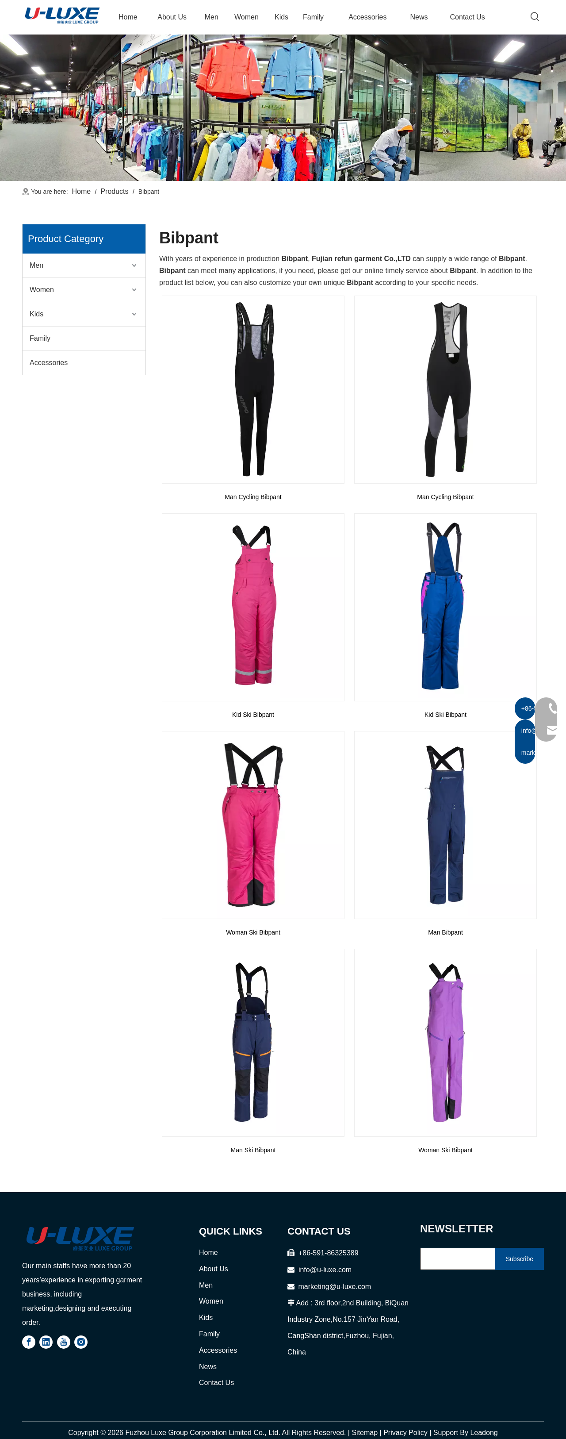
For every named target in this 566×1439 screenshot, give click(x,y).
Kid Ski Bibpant (253, 714)
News (208, 1366)
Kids (36, 314)
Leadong (483, 1432)
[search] (456, 1259)
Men (36, 265)
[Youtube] (63, 1342)
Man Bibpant (445, 932)
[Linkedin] (46, 1342)
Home (208, 1252)
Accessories (49, 362)
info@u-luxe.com (325, 1270)
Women (42, 289)
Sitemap (365, 1432)
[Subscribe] (519, 1259)
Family (40, 338)
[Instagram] (81, 1342)
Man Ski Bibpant (253, 1150)
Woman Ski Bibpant (253, 932)
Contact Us (216, 1382)
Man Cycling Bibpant (253, 496)
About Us (213, 1269)
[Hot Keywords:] (535, 17)
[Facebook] (28, 1342)
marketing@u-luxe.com (329, 1286)
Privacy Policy (405, 1432)
